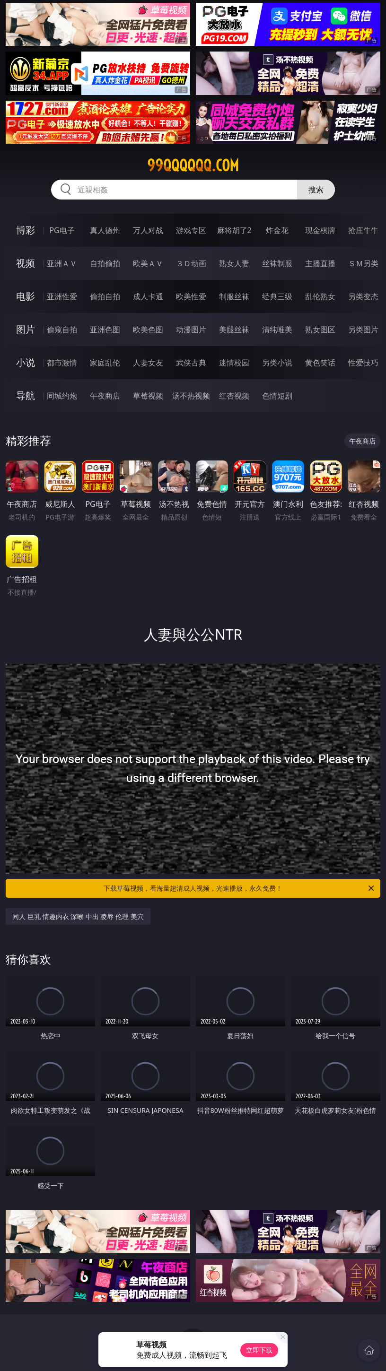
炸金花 (277, 230)
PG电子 (61, 230)
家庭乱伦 (105, 362)
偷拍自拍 (105, 296)
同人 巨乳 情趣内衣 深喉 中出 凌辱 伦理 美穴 (77, 916)
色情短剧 (277, 395)
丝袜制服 (277, 263)
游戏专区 (191, 230)
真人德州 (105, 230)
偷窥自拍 (62, 329)
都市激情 (62, 362)
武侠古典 (191, 362)
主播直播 (320, 263)
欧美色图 (148, 329)
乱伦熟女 (320, 296)
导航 (25, 395)
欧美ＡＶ (148, 263)
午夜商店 (105, 395)
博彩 (25, 230)
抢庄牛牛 (363, 230)
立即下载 (259, 1349)
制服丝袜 (234, 296)
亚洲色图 (105, 329)
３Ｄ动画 (191, 263)
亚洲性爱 (62, 296)
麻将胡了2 (234, 230)
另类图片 (363, 329)
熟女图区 (320, 329)
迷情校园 (234, 362)
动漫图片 (191, 329)
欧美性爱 (191, 296)
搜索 (316, 189)
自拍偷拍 (105, 263)
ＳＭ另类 (363, 263)
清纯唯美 (277, 329)
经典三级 (277, 296)
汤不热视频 (191, 395)
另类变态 (363, 296)
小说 (25, 362)
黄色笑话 (320, 362)
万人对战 (148, 230)
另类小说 (277, 362)
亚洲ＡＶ (62, 263)
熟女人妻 (234, 263)
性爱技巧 (363, 362)
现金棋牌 (320, 230)
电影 (25, 296)
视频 (25, 263)
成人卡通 (148, 296)
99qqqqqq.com (193, 165)
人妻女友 (148, 362)
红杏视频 (234, 395)
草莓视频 (148, 395)
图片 (25, 329)
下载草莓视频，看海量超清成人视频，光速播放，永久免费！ (240, 888)
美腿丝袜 (234, 329)
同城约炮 (62, 395)
